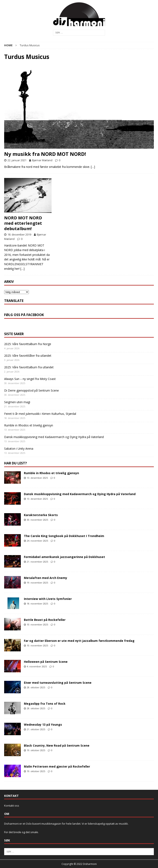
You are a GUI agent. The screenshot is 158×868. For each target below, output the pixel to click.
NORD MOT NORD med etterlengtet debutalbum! (23, 223)
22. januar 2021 (16, 160)
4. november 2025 (37, 666)
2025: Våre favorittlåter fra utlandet (27, 356)
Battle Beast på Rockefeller (44, 620)
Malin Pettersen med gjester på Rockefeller (57, 766)
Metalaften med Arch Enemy (45, 578)
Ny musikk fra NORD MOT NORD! (45, 153)
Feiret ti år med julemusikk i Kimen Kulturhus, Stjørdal (40, 414)
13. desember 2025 (37, 477)
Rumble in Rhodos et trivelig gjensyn (28, 425)
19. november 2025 (37, 582)
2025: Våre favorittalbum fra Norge (27, 344)
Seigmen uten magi (17, 402)
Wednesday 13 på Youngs (43, 724)
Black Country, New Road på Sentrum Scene (56, 745)
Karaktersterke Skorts (41, 515)
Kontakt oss (11, 805)
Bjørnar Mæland (42, 160)
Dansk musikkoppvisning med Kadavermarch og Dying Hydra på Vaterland (54, 437)
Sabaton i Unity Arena (18, 448)
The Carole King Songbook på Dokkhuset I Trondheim (64, 536)
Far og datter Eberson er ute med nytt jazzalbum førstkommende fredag (79, 641)
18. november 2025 (37, 603)
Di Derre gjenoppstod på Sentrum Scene (31, 390)
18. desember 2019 (19, 234)
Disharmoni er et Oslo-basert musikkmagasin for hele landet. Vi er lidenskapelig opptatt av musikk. (66, 823)
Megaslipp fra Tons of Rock (44, 704)
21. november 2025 (37, 561)
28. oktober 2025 (36, 687)
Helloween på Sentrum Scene (46, 662)
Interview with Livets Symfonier (48, 599)
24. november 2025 (37, 540)
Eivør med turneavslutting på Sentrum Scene (57, 683)
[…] (93, 167)
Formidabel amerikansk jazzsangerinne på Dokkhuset (64, 557)
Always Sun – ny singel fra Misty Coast (30, 379)
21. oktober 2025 (36, 729)
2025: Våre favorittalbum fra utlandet (29, 367)
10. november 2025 (37, 624)
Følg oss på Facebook (24, 315)
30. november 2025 (37, 519)
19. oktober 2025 (36, 750)
